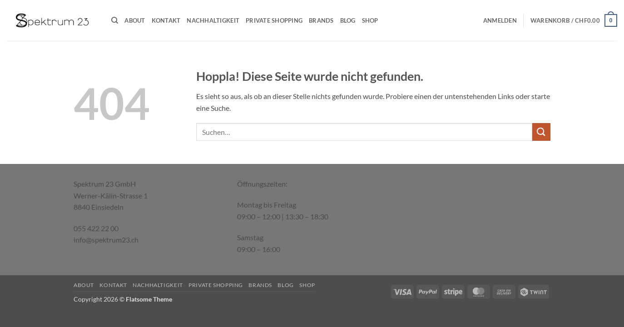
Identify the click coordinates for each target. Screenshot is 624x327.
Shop (370, 20)
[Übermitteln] (541, 132)
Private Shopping (274, 20)
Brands (321, 20)
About (134, 20)
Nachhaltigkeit (213, 20)
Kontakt (166, 20)
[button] (500, 20)
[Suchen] (114, 20)
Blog (348, 20)
